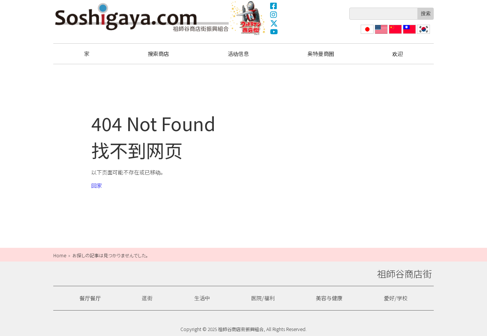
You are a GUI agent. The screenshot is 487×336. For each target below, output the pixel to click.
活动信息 (238, 53)
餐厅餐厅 (90, 298)
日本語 (366, 33)
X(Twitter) (274, 23)
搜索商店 (158, 53)
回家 (96, 185)
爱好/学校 (395, 298)
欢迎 (397, 53)
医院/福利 (263, 298)
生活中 (202, 298)
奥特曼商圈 (248, 18)
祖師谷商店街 (142, 17)
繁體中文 (408, 33)
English (381, 33)
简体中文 (394, 33)
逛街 (147, 298)
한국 (422, 33)
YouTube (274, 32)
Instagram (274, 14)
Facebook (274, 6)
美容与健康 (329, 298)
